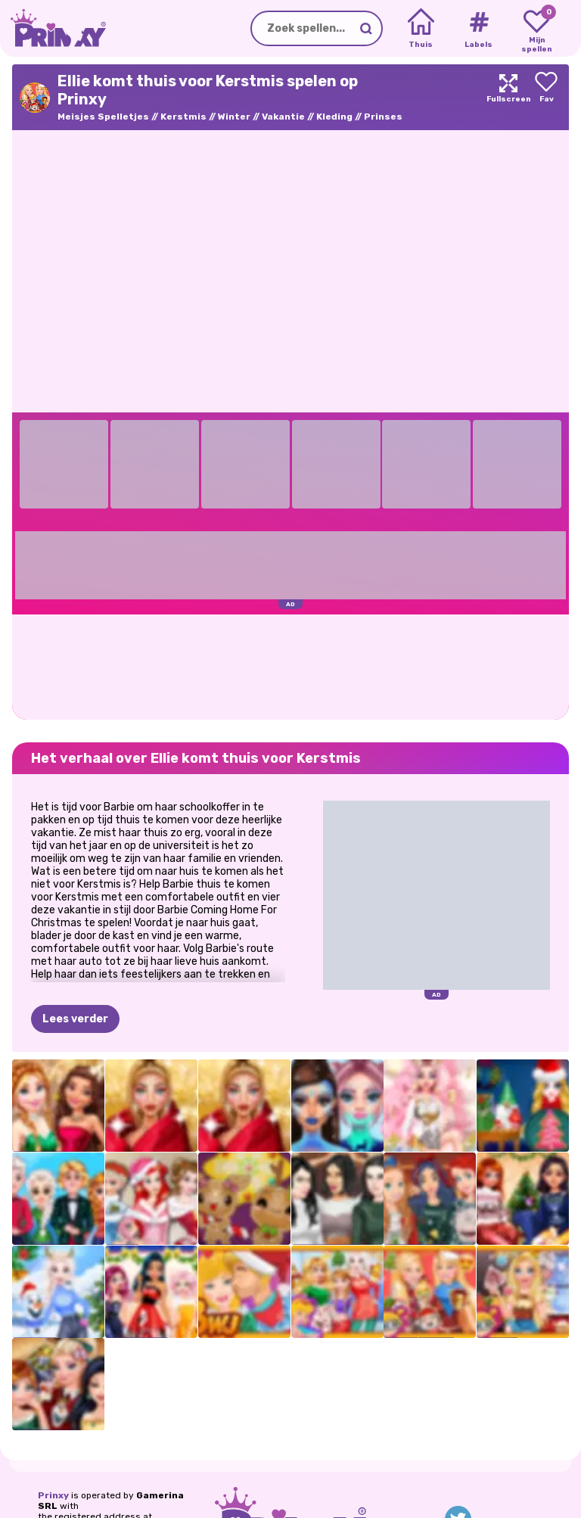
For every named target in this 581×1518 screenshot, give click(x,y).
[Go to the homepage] (53, 28)
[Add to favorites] (546, 97)
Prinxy (53, 1495)
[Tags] (478, 28)
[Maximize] (508, 97)
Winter (234, 116)
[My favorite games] (537, 28)
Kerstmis (183, 116)
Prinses (383, 116)
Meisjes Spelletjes (103, 116)
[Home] (421, 28)
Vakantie (283, 116)
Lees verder (75, 1019)
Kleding (334, 116)
